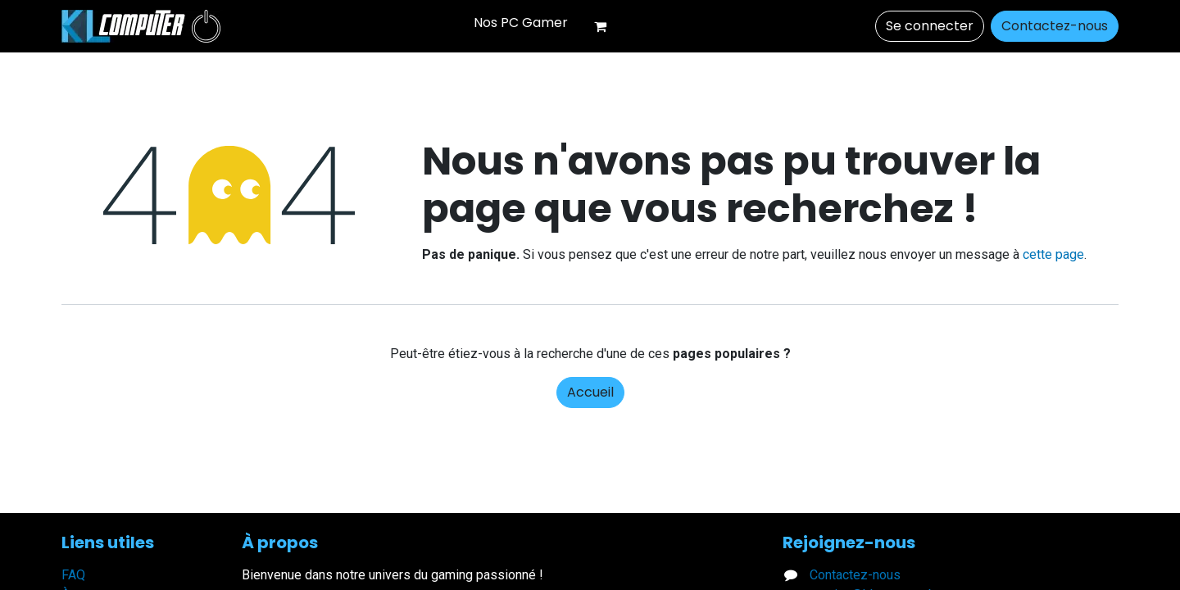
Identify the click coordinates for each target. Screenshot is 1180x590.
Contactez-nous (1054, 25)
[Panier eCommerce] (607, 26)
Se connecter (930, 25)
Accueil (590, 392)
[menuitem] (520, 23)
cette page (1053, 254)
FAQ (73, 575)
